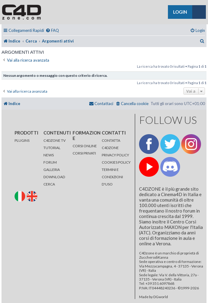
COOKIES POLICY (116, 162)
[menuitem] (52, 30)
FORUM (50, 162)
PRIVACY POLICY (115, 155)
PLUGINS (22, 140)
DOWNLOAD (54, 177)
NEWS (48, 155)
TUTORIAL (51, 147)
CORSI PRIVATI (84, 153)
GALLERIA (51, 169)
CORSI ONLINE (85, 146)
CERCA (49, 184)
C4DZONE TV (54, 140)
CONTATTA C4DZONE (111, 144)
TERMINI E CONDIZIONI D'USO (112, 176)
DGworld (160, 297)
